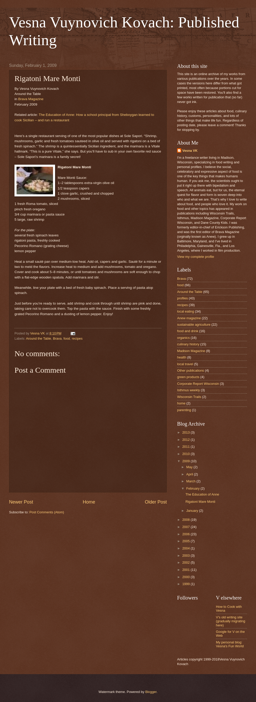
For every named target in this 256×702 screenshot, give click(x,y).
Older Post (156, 502)
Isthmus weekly (188, 390)
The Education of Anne (202, 494)
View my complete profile (195, 257)
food (66, 338)
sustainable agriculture (193, 324)
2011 (186, 447)
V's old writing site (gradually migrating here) (230, 621)
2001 (186, 570)
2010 (186, 454)
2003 (186, 555)
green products (188, 377)
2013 (186, 432)
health (181, 357)
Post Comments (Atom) (46, 512)
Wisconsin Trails (189, 397)
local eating (185, 311)
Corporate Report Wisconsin (198, 384)
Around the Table (38, 338)
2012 (186, 440)
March (191, 481)
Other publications (190, 370)
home (181, 403)
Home (89, 502)
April (190, 474)
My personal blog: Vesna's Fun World (230, 644)
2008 (186, 520)
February (193, 488)
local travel (185, 364)
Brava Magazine (30, 99)
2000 (186, 577)
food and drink (187, 331)
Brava (57, 338)
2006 (186, 534)
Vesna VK (190, 151)
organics (183, 338)
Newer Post (21, 502)
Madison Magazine (191, 351)
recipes (77, 338)
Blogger (151, 692)
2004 (186, 548)
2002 (186, 562)
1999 (186, 584)
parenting (184, 410)
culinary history (188, 344)
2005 (186, 541)
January (192, 511)
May (189, 467)
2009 (186, 461)
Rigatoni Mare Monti (200, 502)
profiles (182, 298)
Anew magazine (189, 318)
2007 (186, 527)
